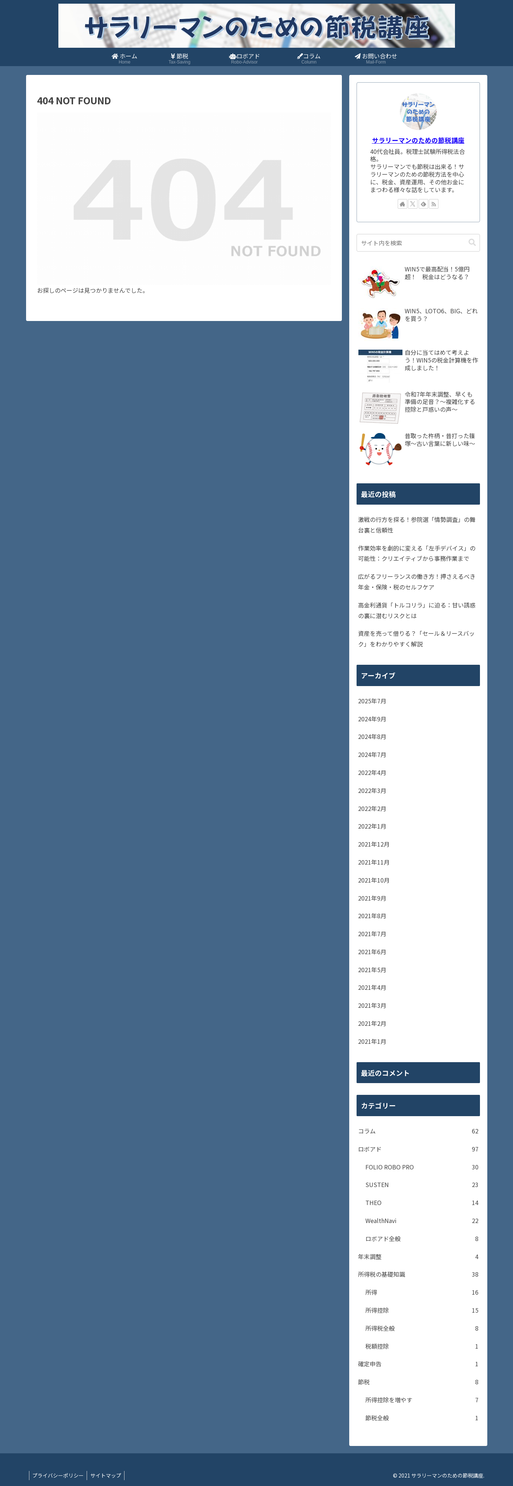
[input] (418, 243)
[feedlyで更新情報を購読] (423, 204)
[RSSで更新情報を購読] (433, 204)
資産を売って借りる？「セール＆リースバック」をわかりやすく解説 (416, 638)
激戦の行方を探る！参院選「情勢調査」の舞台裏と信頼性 (417, 524)
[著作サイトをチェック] (402, 204)
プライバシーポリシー (58, 1475)
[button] (472, 242)
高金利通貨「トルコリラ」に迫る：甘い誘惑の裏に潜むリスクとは (417, 610)
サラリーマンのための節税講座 (418, 140)
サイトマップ (107, 1475)
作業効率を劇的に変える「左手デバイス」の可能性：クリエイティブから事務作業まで (417, 553)
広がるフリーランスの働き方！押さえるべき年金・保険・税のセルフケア (417, 581)
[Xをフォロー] (413, 204)
